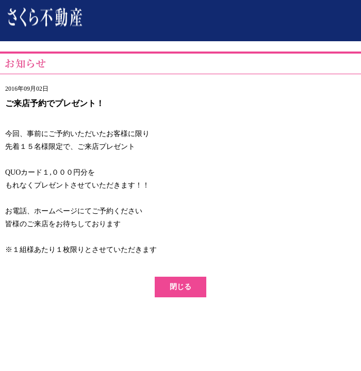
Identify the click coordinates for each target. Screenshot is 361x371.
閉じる (180, 287)
